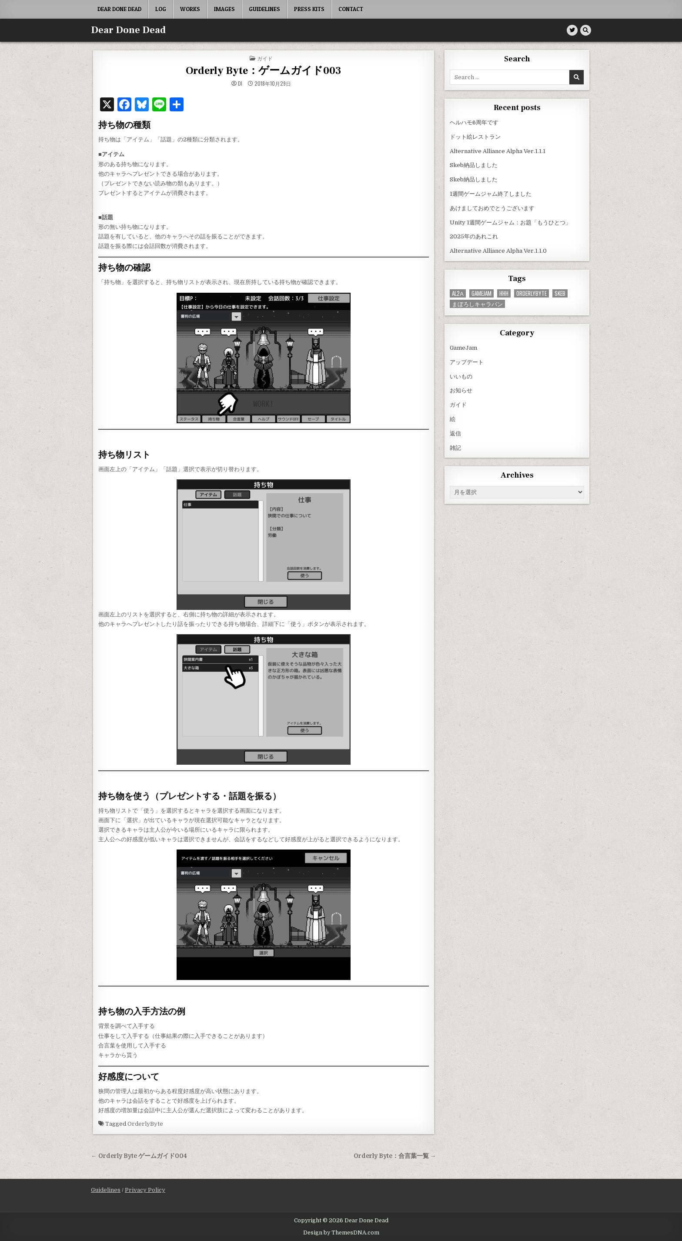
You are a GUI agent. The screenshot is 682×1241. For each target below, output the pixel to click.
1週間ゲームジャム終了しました (491, 194)
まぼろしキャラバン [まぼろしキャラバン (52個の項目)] (477, 304)
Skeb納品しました (474, 165)
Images (224, 9)
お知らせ (461, 390)
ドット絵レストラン (475, 137)
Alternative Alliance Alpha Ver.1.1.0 (498, 251)
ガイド (265, 58)
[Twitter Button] (572, 30)
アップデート (467, 362)
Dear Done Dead (119, 9)
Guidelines (264, 9)
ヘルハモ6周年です (474, 122)
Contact (350, 9)
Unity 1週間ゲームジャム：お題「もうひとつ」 (510, 222)
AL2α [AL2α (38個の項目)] (458, 293)
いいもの (461, 376)
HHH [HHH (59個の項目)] (503, 293)
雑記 (455, 448)
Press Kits (309, 9)
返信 (455, 433)
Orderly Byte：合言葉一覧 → (395, 1156)
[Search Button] (585, 30)
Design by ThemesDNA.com (341, 1233)
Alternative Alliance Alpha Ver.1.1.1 (497, 151)
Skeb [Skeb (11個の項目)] (560, 293)
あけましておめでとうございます (492, 208)
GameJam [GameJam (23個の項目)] (481, 293)
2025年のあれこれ (474, 236)
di (240, 83)
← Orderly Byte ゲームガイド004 (139, 1156)
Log (160, 9)
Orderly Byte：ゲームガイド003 (263, 70)
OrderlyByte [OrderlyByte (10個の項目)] (531, 293)
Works (190, 9)
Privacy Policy (145, 1190)
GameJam (463, 348)
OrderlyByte (145, 1124)
